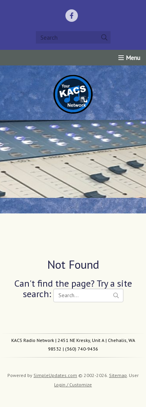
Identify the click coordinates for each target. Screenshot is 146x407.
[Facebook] (71, 15)
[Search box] (73, 37)
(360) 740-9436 (81, 349)
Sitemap (118, 375)
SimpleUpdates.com (55, 375)
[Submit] (104, 37)
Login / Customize (73, 385)
